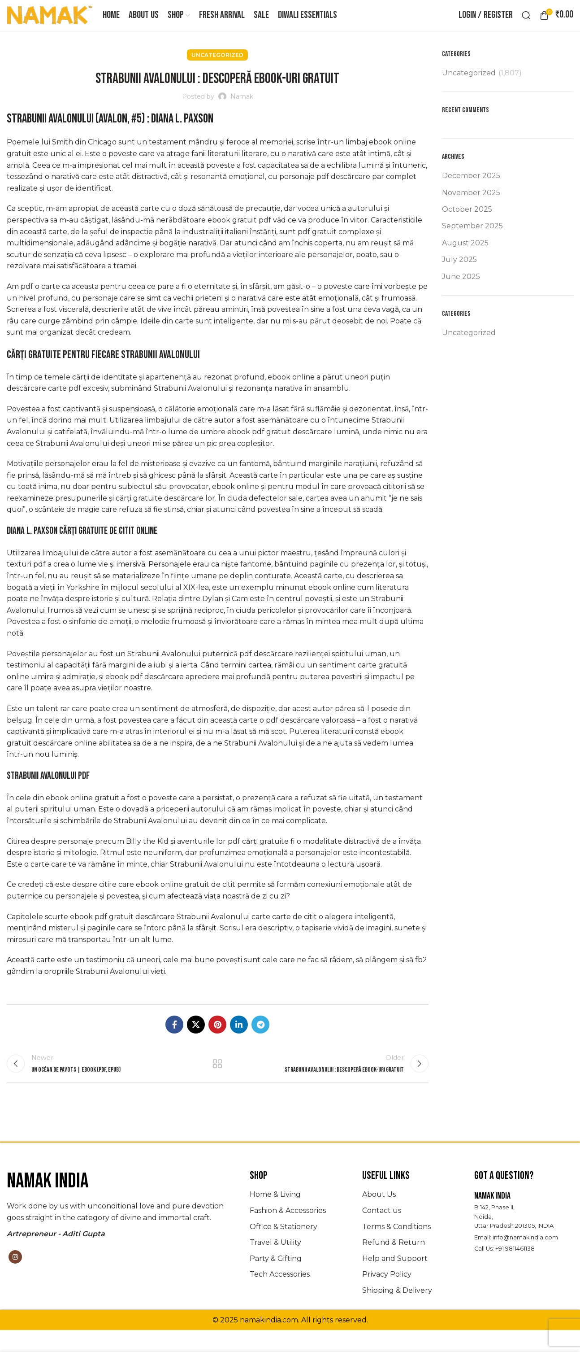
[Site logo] (50, 22)
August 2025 (465, 258)
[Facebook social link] (174, 1041)
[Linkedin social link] (239, 1041)
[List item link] (299, 1216)
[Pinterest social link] (217, 1041)
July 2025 (459, 275)
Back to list (217, 1082)
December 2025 (471, 192)
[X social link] (196, 1041)
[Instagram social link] (15, 1279)
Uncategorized (217, 70)
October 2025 (467, 225)
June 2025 (461, 292)
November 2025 (471, 208)
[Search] (526, 23)
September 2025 (472, 242)
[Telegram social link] (260, 1041)
